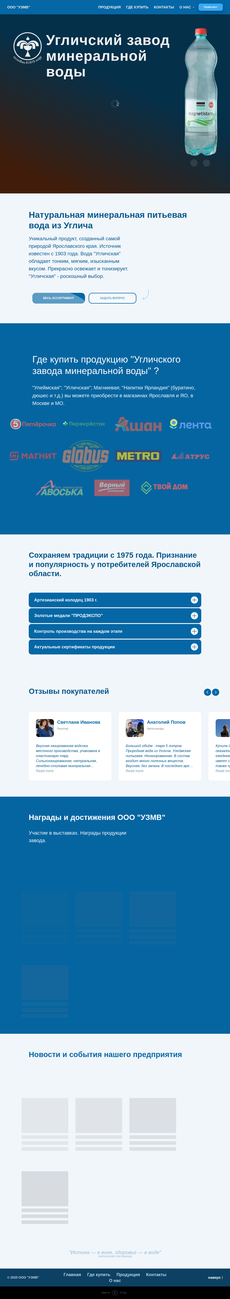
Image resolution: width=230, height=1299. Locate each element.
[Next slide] (215, 692)
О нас (115, 1280)
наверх (215, 1278)
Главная (72, 1274)
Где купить (137, 7)
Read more (45, 771)
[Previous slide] (207, 692)
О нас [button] (186, 7)
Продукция (109, 7)
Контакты (164, 7)
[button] (211, 7)
